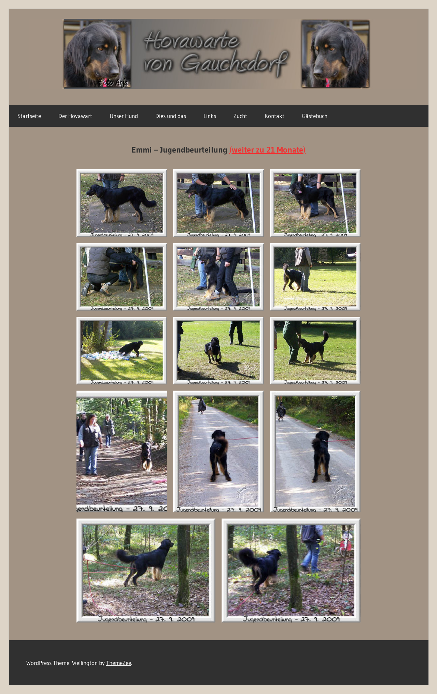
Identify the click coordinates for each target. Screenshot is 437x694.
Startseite (29, 115)
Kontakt (274, 115)
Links (209, 115)
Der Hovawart (75, 115)
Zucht (240, 115)
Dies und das (170, 115)
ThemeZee (118, 662)
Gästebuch (314, 115)
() (267, 150)
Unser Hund (124, 115)
